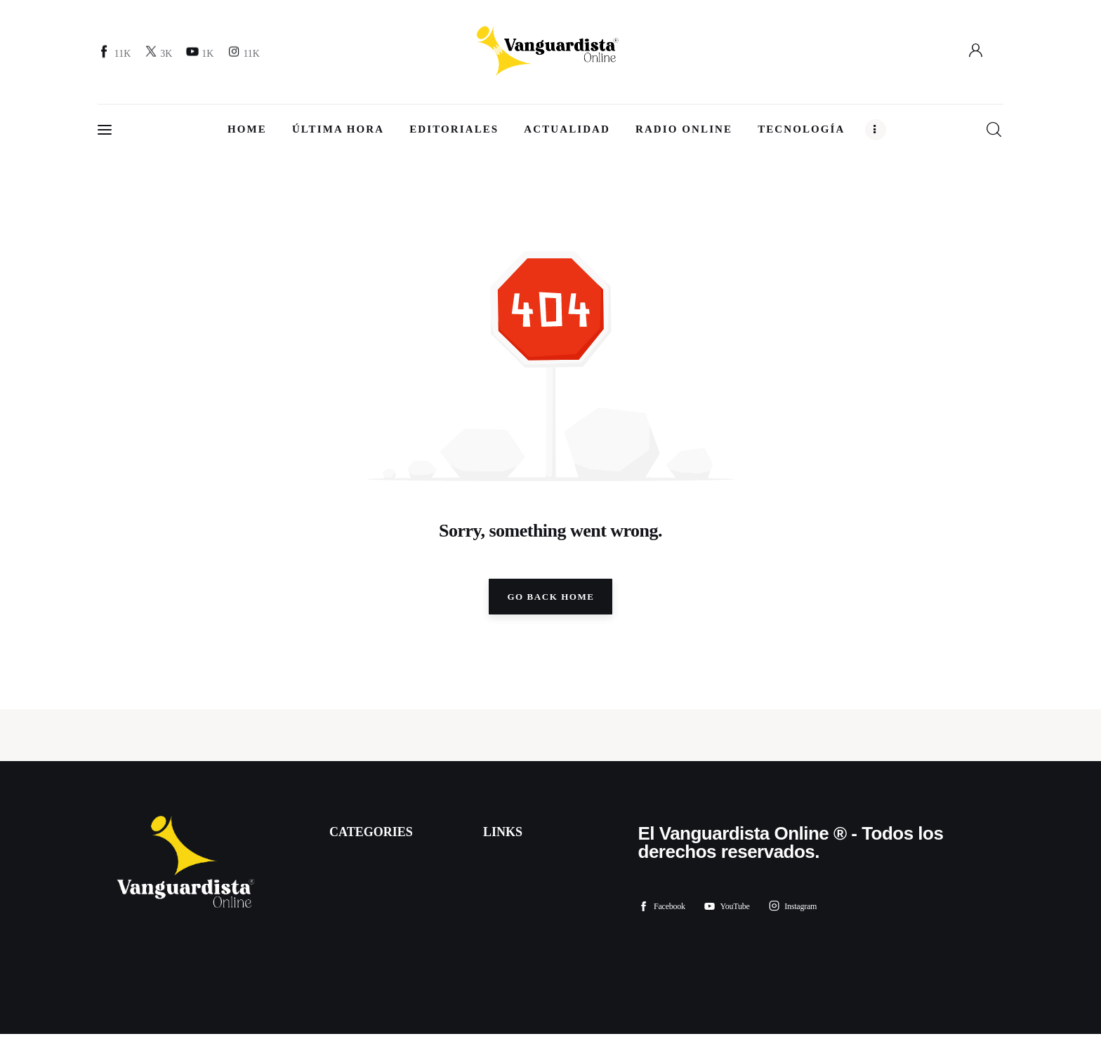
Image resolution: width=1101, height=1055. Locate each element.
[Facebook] (116, 53)
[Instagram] (245, 53)
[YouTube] (201, 53)
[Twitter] (160, 53)
